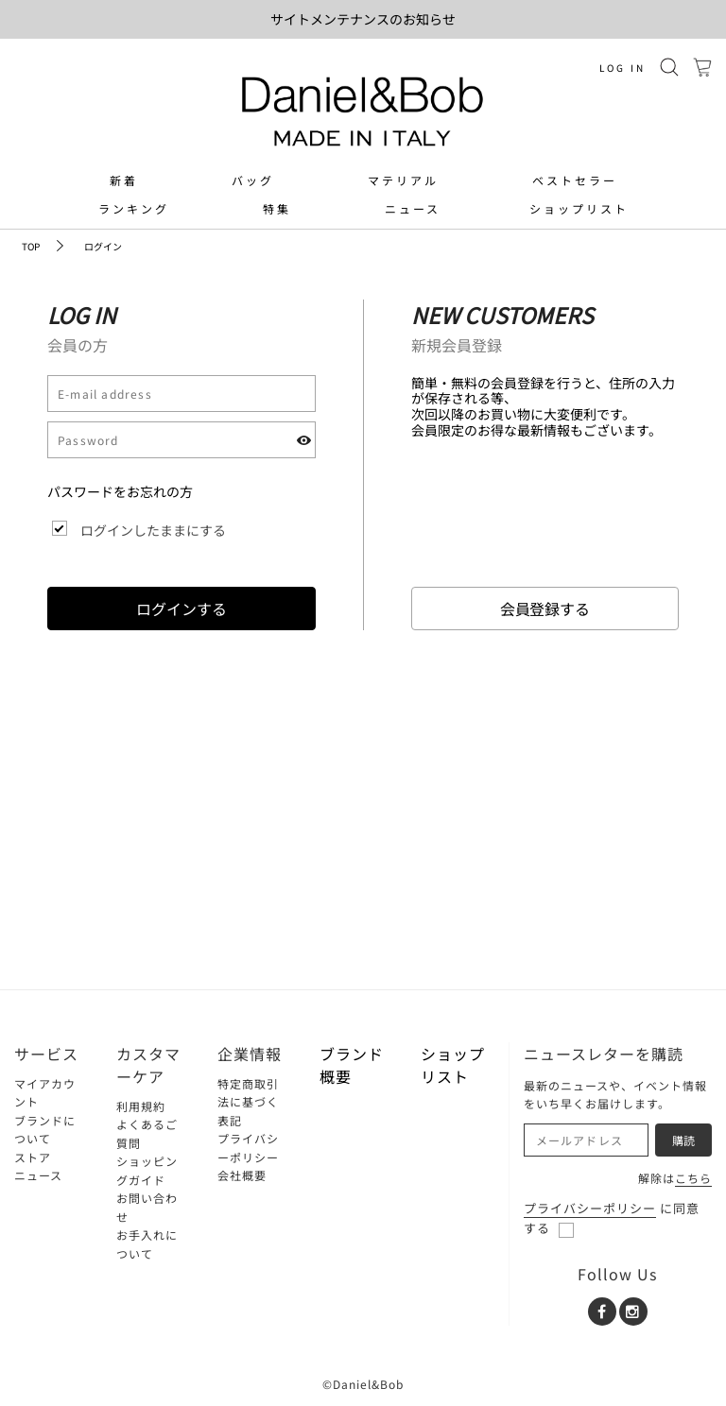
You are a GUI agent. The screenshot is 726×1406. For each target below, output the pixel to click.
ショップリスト (579, 208)
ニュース (413, 208)
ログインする (181, 608)
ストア (32, 1157)
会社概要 (242, 1175)
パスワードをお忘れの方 (120, 491)
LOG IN (622, 67)
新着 (124, 180)
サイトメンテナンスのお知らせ (363, 18)
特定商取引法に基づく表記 (248, 1101)
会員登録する (545, 608)
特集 (277, 208)
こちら (693, 1178)
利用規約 (140, 1106)
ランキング (133, 208)
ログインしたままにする (153, 530)
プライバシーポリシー (590, 1208)
